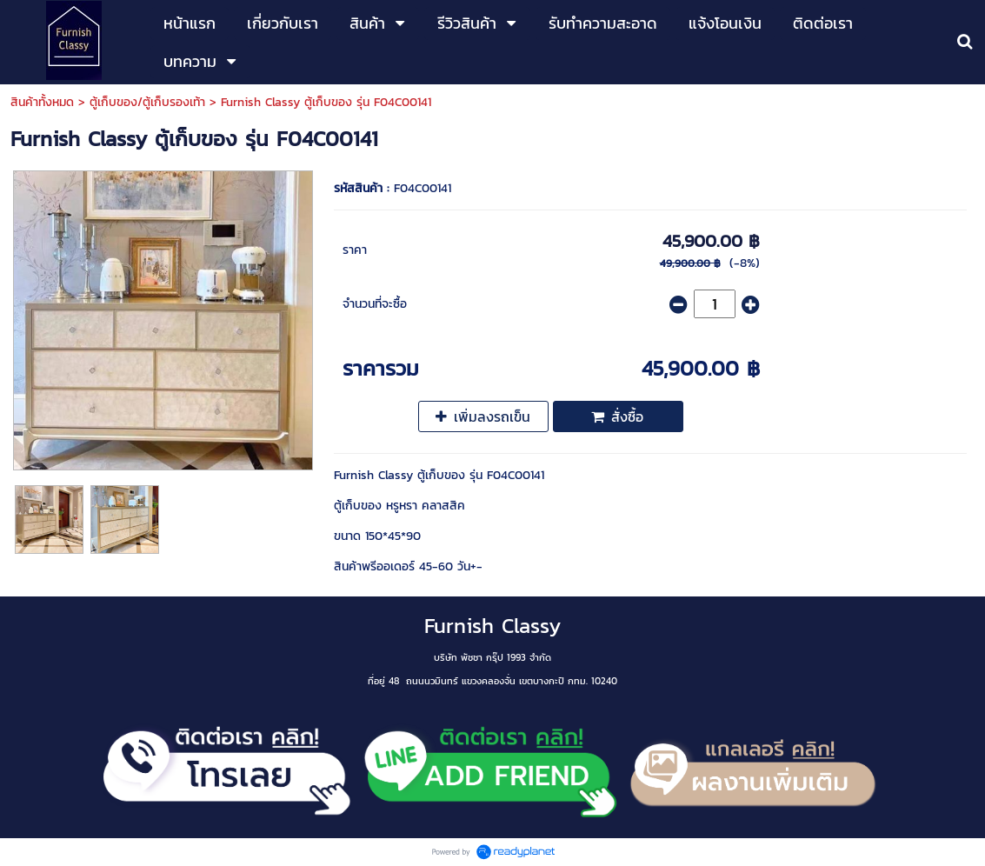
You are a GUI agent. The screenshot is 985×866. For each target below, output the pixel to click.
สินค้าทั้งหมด (42, 102)
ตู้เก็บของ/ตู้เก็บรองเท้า (147, 102)
